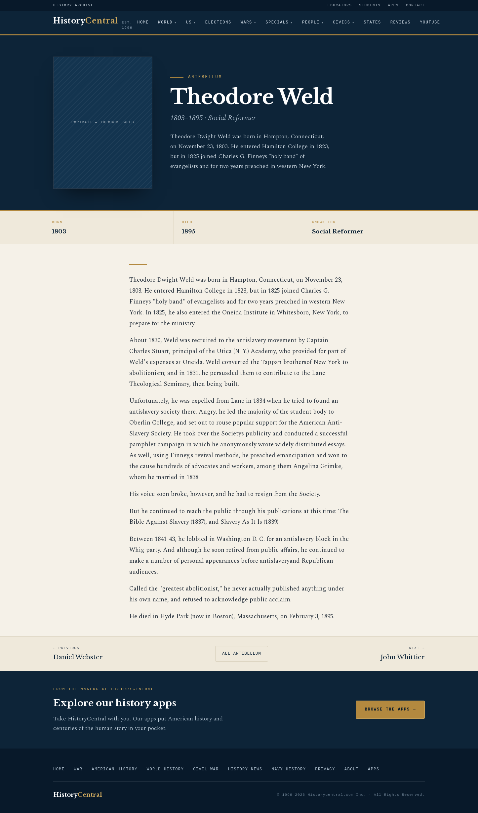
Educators (340, 5)
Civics (342, 22)
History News (245, 769)
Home (143, 22)
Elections (219, 22)
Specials (277, 22)
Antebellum (205, 77)
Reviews (401, 22)
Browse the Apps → (390, 709)
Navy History (289, 769)
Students (369, 5)
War (78, 769)
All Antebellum (241, 654)
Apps (393, 5)
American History (114, 769)
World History (165, 769)
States (373, 22)
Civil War (206, 769)
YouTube (430, 22)
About (351, 769)
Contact (415, 5)
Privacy (325, 769)
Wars (246, 22)
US (189, 22)
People (311, 22)
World (165, 22)
